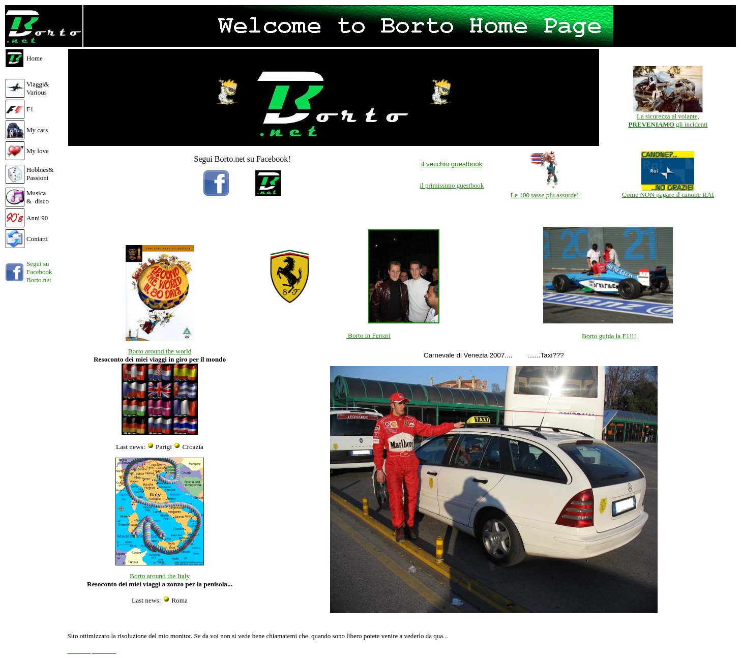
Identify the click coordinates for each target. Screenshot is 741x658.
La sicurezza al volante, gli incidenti (667, 120)
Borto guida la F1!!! (609, 336)
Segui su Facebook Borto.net (39, 272)
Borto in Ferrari (368, 335)
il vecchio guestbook (451, 164)
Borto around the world (160, 351)
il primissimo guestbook (452, 185)
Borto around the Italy (160, 576)
